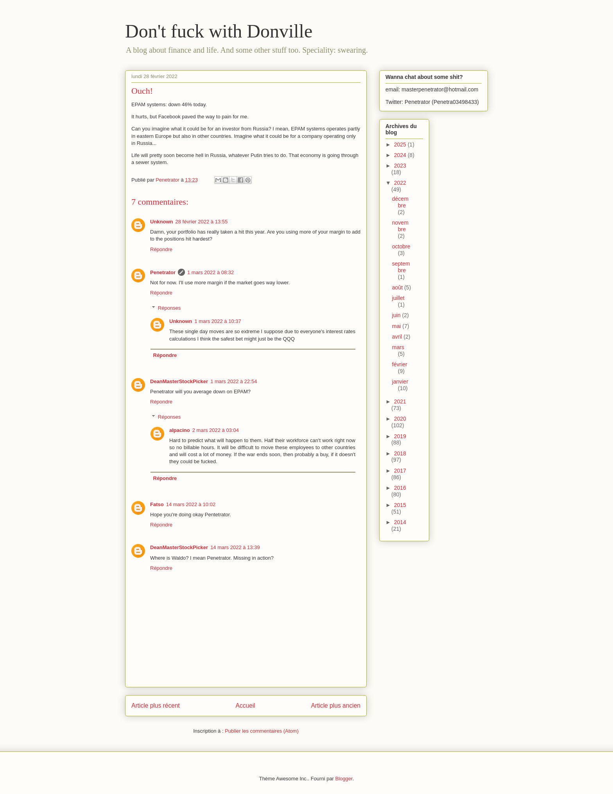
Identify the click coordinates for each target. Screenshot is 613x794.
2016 (400, 488)
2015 (400, 505)
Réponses (169, 308)
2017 (400, 470)
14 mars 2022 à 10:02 (190, 504)
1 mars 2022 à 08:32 (210, 272)
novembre (400, 225)
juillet (398, 298)
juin (397, 315)
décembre (400, 202)
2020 (400, 419)
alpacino (179, 430)
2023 (400, 165)
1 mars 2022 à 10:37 (218, 321)
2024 (401, 155)
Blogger (344, 779)
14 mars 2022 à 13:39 (235, 547)
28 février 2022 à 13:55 (202, 222)
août (398, 287)
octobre (401, 246)
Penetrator (163, 272)
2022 (400, 183)
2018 (400, 453)
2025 (401, 144)
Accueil (245, 705)
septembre (401, 267)
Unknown (161, 222)
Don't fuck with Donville (218, 31)
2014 (400, 522)
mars (398, 347)
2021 (400, 401)
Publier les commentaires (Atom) (262, 731)
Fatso (157, 504)
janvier (400, 381)
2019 (400, 436)
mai (397, 326)
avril (398, 337)
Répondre (161, 249)
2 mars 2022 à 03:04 (215, 430)
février (399, 364)
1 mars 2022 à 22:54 (233, 381)
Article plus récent (155, 705)
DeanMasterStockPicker (179, 381)
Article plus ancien (335, 705)
